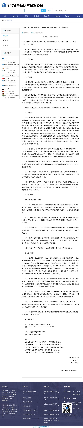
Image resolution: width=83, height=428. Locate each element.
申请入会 (77, 16)
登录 (49, 10)
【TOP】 (62, 370)
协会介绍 (15, 16)
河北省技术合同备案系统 (50, 414)
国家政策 (5, 35)
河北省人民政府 (27, 398)
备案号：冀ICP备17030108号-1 (42, 427)
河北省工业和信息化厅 (29, 414)
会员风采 (26, 16)
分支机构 (57, 16)
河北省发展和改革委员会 (29, 410)
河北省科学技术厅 (28, 402)
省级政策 (5, 40)
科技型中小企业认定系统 (50, 410)
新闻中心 (46, 16)
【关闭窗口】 (74, 370)
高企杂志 (67, 16)
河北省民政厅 (26, 406)
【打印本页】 (68, 370)
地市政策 (5, 45)
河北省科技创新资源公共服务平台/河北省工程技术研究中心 (50, 420)
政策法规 (36, 16)
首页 (5, 16)
